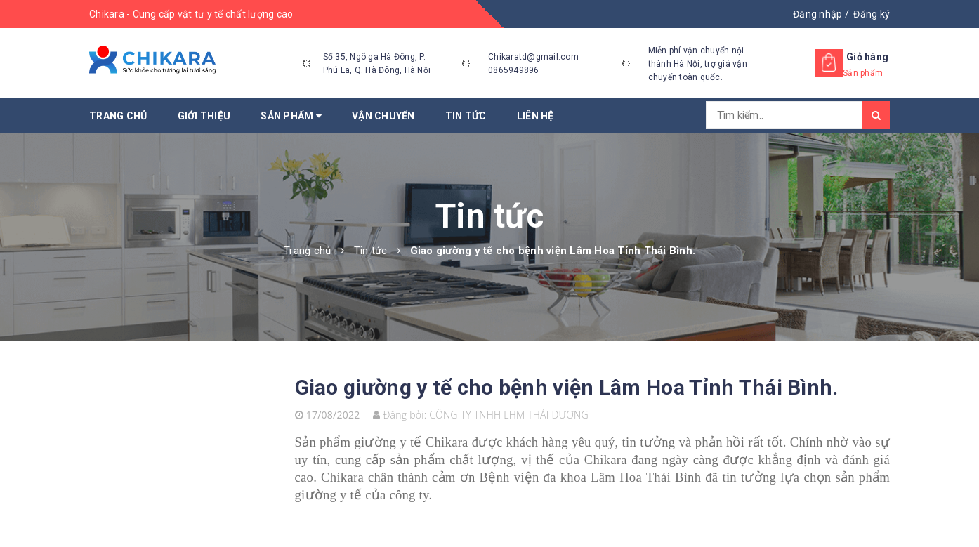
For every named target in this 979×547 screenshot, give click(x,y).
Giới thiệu (204, 115)
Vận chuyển (383, 115)
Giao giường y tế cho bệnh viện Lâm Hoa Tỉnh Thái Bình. (567, 387)
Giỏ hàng (867, 56)
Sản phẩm (291, 115)
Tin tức (466, 115)
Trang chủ (118, 115)
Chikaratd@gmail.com (533, 57)
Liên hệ (535, 115)
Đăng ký (871, 14)
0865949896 (513, 70)
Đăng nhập (817, 14)
